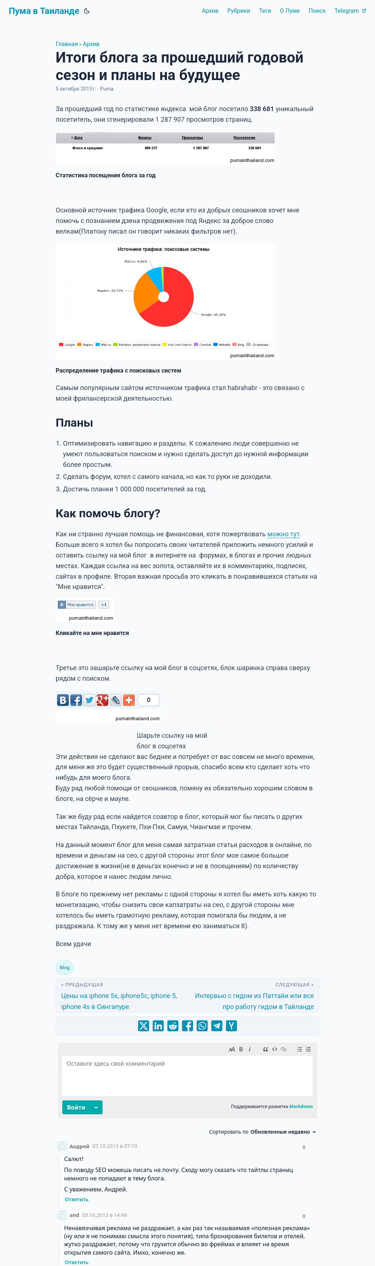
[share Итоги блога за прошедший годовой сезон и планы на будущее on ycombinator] (231, 1025)
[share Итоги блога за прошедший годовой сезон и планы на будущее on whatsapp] (202, 1025)
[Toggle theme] (86, 11)
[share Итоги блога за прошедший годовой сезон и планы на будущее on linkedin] (158, 1025)
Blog (65, 967)
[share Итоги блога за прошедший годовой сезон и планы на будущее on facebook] (187, 1025)
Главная (67, 44)
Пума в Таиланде (44, 11)
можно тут (283, 534)
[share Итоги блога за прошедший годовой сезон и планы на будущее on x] (143, 1025)
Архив (91, 44)
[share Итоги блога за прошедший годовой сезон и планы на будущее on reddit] (172, 1025)
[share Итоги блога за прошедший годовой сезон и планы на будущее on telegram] (216, 1025)
